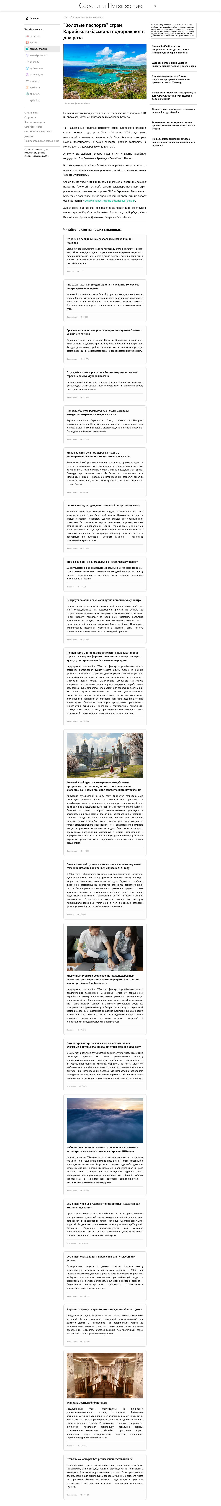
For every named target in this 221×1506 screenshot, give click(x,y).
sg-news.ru (35, 35)
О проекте (30, 117)
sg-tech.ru (35, 100)
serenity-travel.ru (39, 48)
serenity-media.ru (39, 55)
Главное (32, 18)
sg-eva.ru (34, 61)
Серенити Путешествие (110, 5)
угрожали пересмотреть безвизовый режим (108, 200)
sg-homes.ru (36, 68)
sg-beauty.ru (36, 74)
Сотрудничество (33, 126)
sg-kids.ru (35, 87)
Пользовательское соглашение (41, 141)
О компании (31, 112)
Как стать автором (34, 122)
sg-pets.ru (35, 93)
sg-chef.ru (35, 42)
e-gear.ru (34, 80)
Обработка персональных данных (39, 134)
